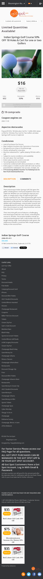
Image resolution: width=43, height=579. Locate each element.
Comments (25, 179)
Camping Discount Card (10, 289)
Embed (15, 248)
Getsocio (13, 566)
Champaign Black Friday (9, 349)
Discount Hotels (7, 282)
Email (7, 248)
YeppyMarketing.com (17, 443)
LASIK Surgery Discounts (10, 342)
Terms (4, 279)
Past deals (5, 286)
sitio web (5, 241)
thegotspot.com (11, 440)
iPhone (4, 292)
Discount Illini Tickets (9, 296)
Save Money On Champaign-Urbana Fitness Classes (8, 356)
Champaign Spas (7, 406)
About (4, 269)
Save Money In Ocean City (10, 386)
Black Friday (5, 332)
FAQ (3, 272)
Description (10, 179)
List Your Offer (6, 266)
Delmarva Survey (7, 419)
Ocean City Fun (7, 322)
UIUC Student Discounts (10, 299)
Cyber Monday (6, 409)
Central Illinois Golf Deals (10, 339)
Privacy (4, 276)
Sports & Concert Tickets (10, 336)
